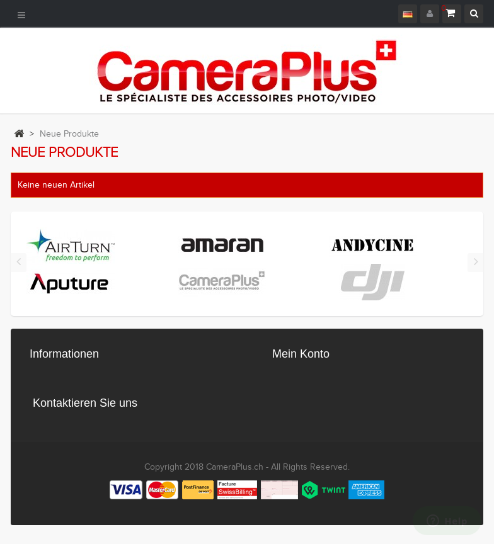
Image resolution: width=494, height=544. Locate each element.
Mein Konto (301, 354)
